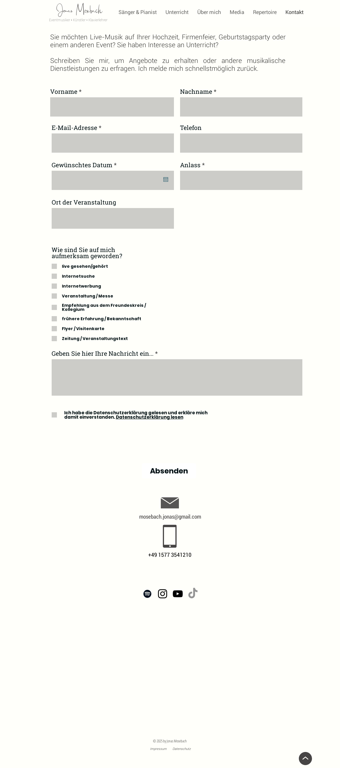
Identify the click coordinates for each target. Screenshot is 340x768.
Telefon (191, 128)
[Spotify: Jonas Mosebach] (147, 594)
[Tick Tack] (193, 594)
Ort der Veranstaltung (84, 202)
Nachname (196, 92)
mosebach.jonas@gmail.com (170, 516)
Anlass (190, 165)
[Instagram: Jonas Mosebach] (162, 594)
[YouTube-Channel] (178, 594)
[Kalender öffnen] (165, 179)
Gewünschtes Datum (86, 165)
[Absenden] (169, 470)
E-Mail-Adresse (74, 128)
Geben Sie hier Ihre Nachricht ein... (103, 353)
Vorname (63, 92)
